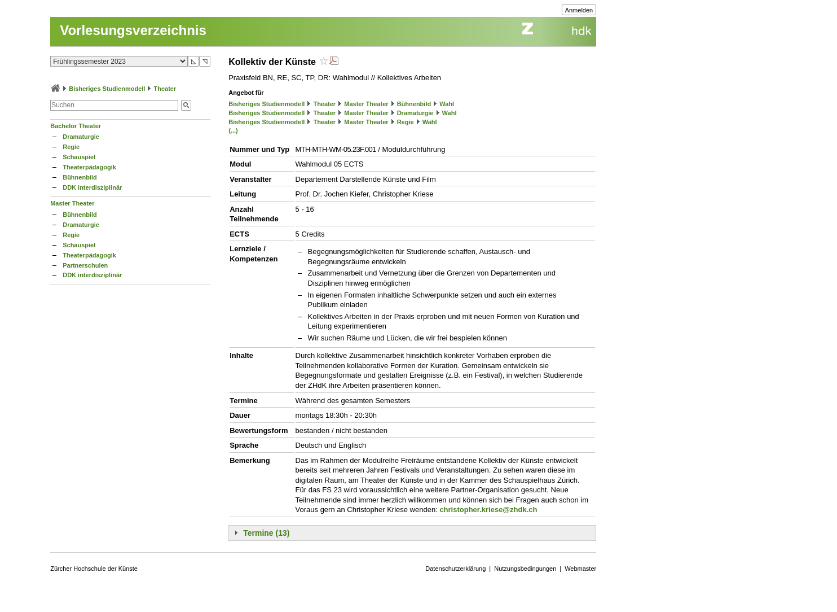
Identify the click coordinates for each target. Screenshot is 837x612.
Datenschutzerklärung (455, 568)
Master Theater (72, 203)
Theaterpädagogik (89, 167)
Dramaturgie (81, 136)
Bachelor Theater (75, 126)
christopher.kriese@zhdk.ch (488, 509)
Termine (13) (266, 532)
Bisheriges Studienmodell (107, 88)
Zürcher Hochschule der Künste (94, 568)
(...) (233, 130)
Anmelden (579, 10)
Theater (165, 88)
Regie (71, 146)
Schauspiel (79, 157)
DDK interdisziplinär (92, 187)
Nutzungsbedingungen (525, 568)
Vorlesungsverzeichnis (133, 30)
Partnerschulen (85, 265)
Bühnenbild (80, 177)
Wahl (446, 103)
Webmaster (580, 568)
